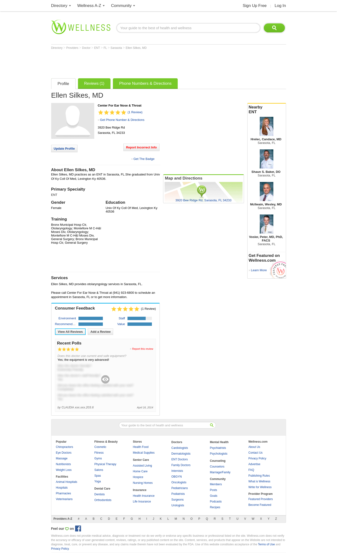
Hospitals (62, 487)
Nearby (267, 109)
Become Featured (260, 505)
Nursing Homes (143, 483)
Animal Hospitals (66, 482)
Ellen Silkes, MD (136, 48)
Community (121, 5)
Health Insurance (144, 495)
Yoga (97, 481)
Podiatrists (178, 494)
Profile (63, 83)
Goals (213, 495)
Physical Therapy (105, 464)
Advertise (254, 464)
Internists (177, 471)
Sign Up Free (255, 5)
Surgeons (177, 499)
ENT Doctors (179, 459)
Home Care (140, 471)
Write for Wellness (260, 487)
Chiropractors (64, 447)
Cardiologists (179, 448)
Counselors (217, 466)
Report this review (142, 348)
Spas (97, 475)
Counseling (218, 461)
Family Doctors (181, 465)
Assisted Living (142, 465)
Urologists (177, 505)
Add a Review (100, 331)
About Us (254, 447)
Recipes (215, 507)
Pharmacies (63, 493)
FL (106, 48)
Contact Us (256, 452)
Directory (59, 5)
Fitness (99, 452)
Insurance (140, 490)
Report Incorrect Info (141, 147)
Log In (280, 5)
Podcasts (216, 501)
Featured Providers (261, 499)
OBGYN (176, 476)
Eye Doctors (64, 452)
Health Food (141, 447)
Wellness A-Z (89, 5)
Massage (62, 458)
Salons (98, 470)
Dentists (99, 494)
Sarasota (116, 48)
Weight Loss (64, 470)
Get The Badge (144, 159)
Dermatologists (181, 453)
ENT (97, 48)
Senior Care (141, 460)
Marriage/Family (220, 472)
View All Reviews (70, 331)
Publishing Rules (259, 475)
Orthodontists (102, 500)
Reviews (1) (94, 83)
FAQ (251, 470)
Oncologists (179, 482)
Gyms (98, 458)
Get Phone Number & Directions (122, 120)
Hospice (138, 477)
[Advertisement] (138, 62)
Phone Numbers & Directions (145, 83)
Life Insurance (142, 501)
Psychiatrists (218, 448)
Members (216, 484)
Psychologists (218, 453)
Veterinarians (64, 499)
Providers (72, 48)
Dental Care (102, 488)
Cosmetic (100, 447)
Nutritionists (63, 464)
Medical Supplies (144, 452)
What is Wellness (260, 481)
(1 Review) (135, 112)
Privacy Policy (257, 458)
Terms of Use (266, 544)
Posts (213, 490)
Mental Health (219, 442)
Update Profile (64, 148)
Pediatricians (179, 488)
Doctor (86, 48)
